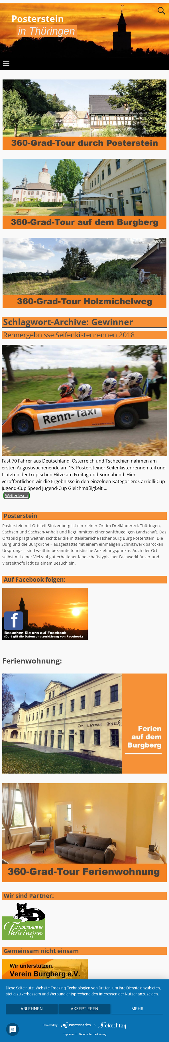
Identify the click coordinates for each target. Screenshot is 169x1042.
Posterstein (37, 18)
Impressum (70, 1034)
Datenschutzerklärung (93, 1034)
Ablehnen (32, 1008)
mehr (137, 1008)
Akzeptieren (84, 1008)
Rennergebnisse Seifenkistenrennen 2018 (69, 334)
